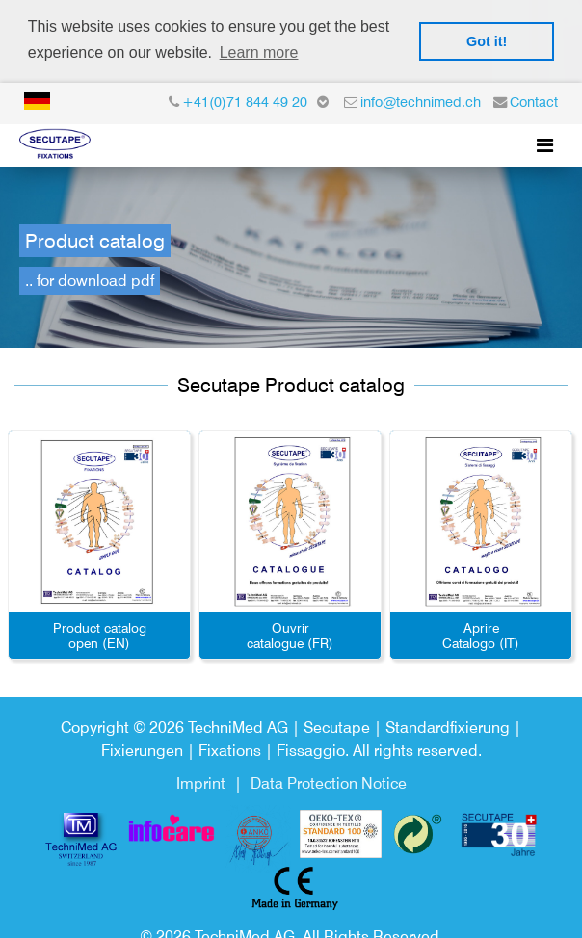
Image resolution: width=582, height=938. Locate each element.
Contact (534, 99)
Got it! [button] (486, 41)
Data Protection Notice (329, 780)
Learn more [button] (259, 52)
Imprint (200, 780)
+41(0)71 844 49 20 (244, 99)
